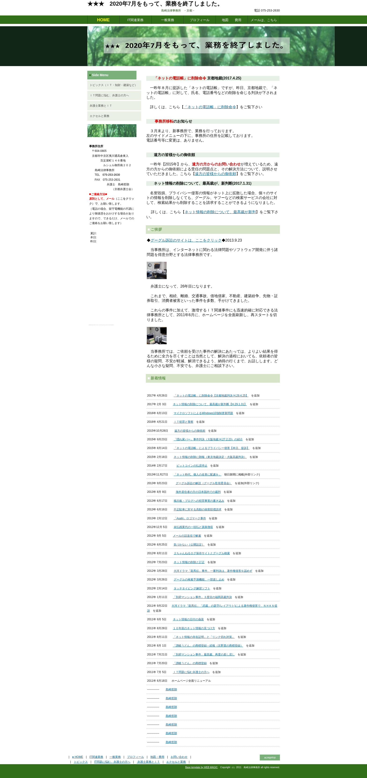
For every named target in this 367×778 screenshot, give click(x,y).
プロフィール (199, 20)
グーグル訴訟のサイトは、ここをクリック (186, 240)
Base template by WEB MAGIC (201, 767)
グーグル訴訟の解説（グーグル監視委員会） (204, 483)
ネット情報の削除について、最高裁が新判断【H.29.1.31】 (210, 404)
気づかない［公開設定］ (189, 544)
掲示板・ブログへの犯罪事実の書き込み (199, 500)
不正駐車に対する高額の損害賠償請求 (197, 509)
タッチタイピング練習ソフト (192, 588)
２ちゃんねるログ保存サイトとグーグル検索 (202, 553)
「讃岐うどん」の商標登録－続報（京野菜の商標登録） (208, 645)
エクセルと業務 (99, 116)
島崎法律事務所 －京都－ (192, 10)
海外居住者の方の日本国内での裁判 (198, 492)
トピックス (81, 761)
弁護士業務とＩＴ (101, 105)
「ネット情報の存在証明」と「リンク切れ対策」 (204, 637)
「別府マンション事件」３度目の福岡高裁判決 (202, 597)
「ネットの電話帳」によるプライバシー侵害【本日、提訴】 (212, 448)
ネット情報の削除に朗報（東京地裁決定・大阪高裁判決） (210, 457)
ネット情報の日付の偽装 (188, 619)
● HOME (77, 757)
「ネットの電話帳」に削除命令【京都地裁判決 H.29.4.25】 (211, 395)
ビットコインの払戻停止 (191, 465)
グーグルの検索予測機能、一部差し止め (199, 579)
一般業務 (167, 20)
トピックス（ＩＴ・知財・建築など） (113, 85)
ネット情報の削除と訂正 (189, 562)
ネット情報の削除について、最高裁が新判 (220, 212)
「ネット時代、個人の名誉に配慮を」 (197, 474)
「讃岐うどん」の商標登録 (190, 663)
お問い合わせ (179, 757)
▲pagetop (270, 757)
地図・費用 (157, 757)
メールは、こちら (264, 20)
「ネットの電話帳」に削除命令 (210, 107)
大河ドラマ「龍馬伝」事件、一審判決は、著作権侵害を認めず (213, 570)
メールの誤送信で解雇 (187, 535)
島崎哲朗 (171, 689)
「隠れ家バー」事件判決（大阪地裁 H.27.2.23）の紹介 (208, 439)
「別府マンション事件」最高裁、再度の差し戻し (204, 654)
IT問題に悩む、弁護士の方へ (112, 761)
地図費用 (231, 20)
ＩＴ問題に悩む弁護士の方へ (191, 672)
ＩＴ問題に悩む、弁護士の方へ (109, 95)
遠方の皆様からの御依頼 (215, 174)
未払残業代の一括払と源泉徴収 (193, 527)
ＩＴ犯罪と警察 (183, 421)
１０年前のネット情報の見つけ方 (194, 628)
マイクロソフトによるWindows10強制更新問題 (203, 413)
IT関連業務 (135, 20)
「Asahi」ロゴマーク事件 (190, 518)
